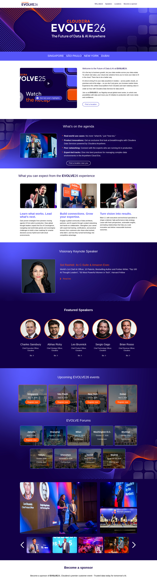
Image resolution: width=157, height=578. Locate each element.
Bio (31, 355)
